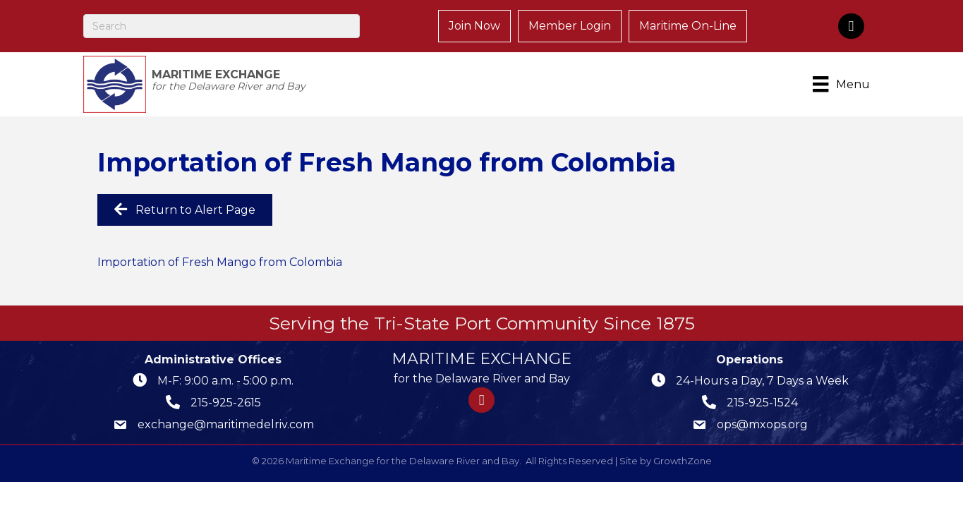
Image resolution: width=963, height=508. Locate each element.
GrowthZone (682, 460)
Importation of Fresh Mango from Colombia (219, 262)
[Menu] (843, 84)
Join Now (474, 25)
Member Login (569, 25)
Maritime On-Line (688, 25)
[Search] (222, 26)
